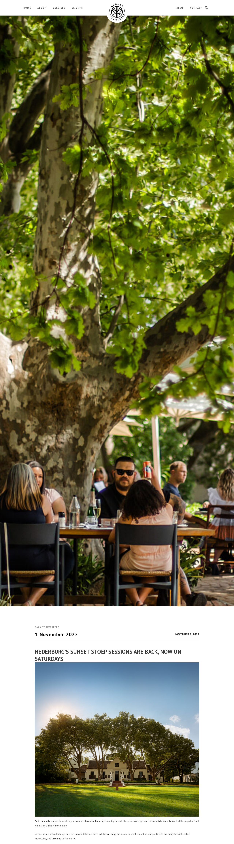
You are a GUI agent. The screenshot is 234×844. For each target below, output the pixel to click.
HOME (27, 7)
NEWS (180, 7)
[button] (47, 627)
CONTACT (196, 7)
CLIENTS (77, 7)
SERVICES (59, 7)
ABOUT (42, 7)
